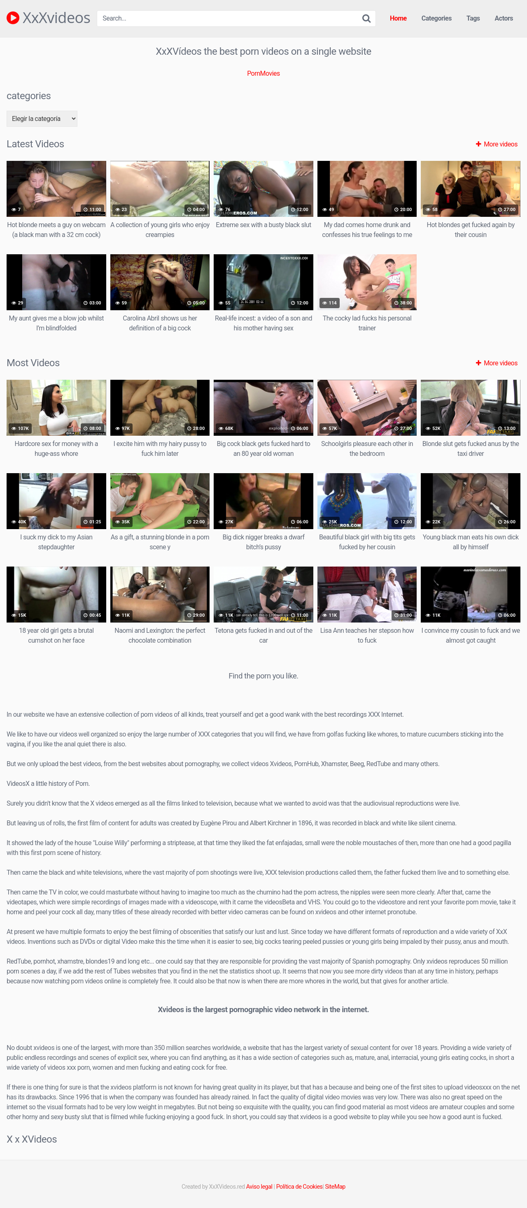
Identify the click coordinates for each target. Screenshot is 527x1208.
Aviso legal (259, 1186)
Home (398, 18)
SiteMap (335, 1186)
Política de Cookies (299, 1186)
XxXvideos (48, 17)
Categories (437, 18)
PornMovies (263, 73)
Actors (504, 18)
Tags (473, 18)
